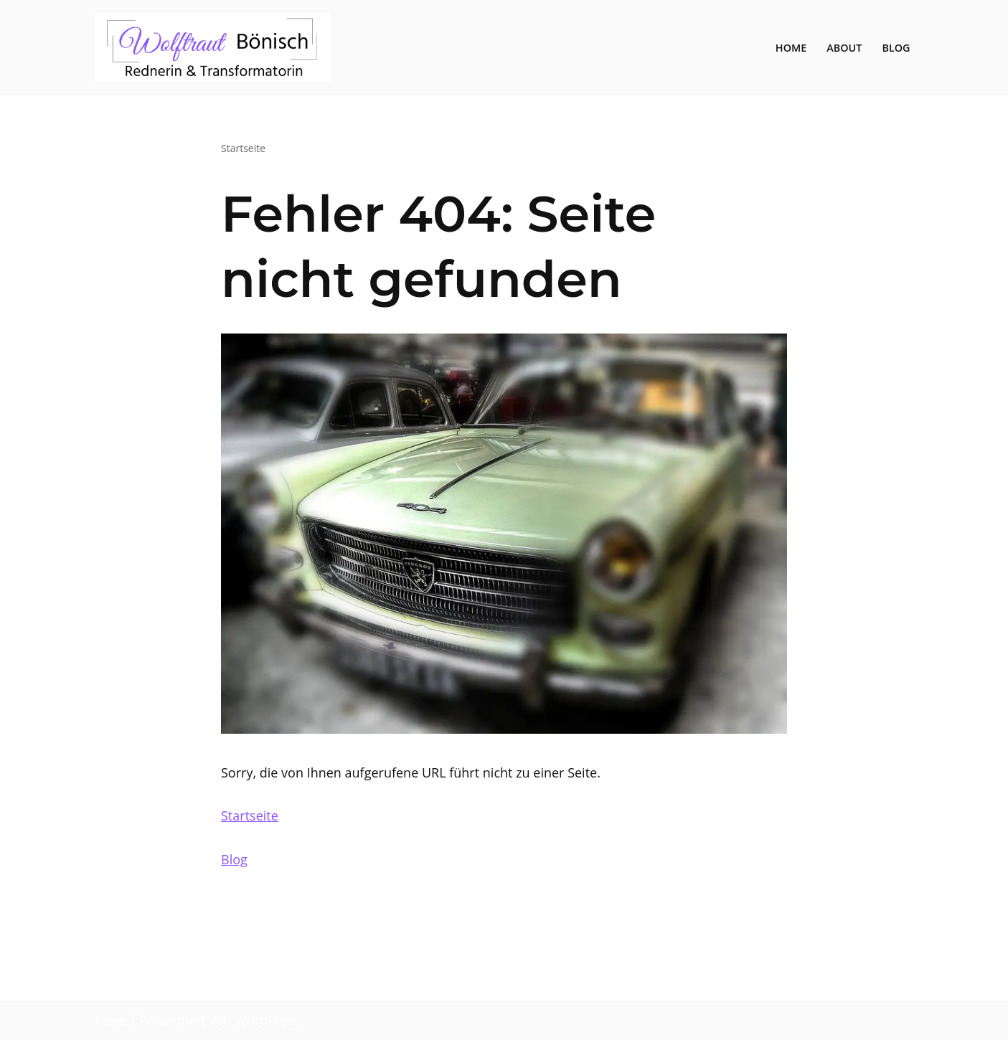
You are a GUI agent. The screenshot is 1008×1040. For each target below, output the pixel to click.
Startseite (243, 148)
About (844, 48)
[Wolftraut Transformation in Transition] (216, 47)
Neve (110, 1020)
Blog (896, 48)
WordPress (267, 1020)
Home (791, 48)
